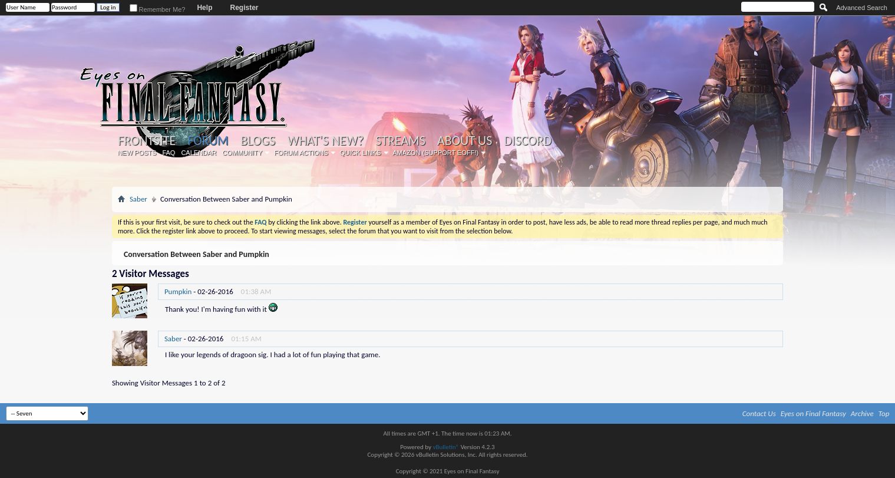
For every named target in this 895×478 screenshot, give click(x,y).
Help (204, 8)
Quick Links (360, 152)
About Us (464, 141)
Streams (400, 141)
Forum (207, 141)
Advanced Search (861, 7)
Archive (862, 413)
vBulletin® (445, 447)
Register (244, 8)
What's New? (326, 141)
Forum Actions (301, 152)
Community (242, 152)
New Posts (136, 152)
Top (884, 413)
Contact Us (759, 413)
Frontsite (147, 141)
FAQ (168, 152)
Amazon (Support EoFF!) (436, 152)
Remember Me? (158, 9)
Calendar (198, 152)
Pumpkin (177, 291)
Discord (527, 141)
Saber (138, 199)
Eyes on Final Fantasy (813, 413)
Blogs (257, 141)
